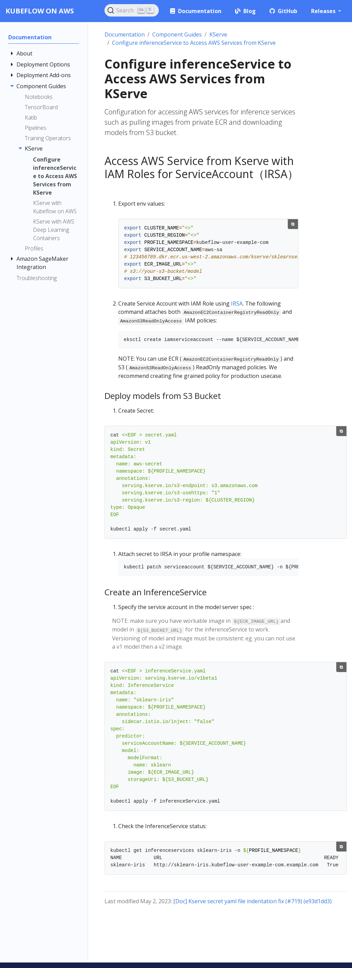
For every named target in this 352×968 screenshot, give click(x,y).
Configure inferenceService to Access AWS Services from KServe (194, 43)
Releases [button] (324, 11)
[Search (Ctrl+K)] (131, 10)
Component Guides (177, 34)
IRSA (237, 303)
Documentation (124, 34)
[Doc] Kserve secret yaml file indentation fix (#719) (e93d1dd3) (252, 901)
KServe (218, 34)
